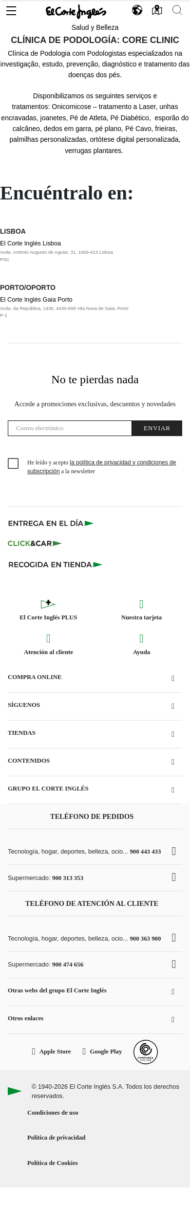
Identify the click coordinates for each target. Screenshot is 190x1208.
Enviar (157, 428)
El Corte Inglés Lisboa (85, 251)
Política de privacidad (56, 1137)
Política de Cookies (52, 1163)
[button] (11, 8)
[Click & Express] (52, 523)
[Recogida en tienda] (55, 564)
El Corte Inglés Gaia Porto (85, 307)
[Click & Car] (35, 543)
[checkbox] (13, 464)
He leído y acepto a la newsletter (101, 467)
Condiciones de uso (52, 1112)
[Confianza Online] (145, 1052)
